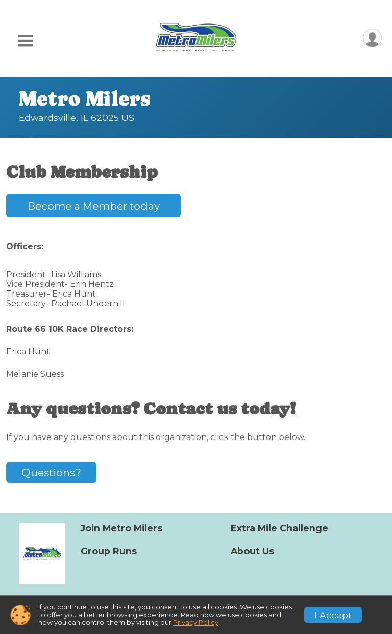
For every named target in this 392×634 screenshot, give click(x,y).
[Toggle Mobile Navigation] (25, 41)
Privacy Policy (195, 622)
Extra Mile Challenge (279, 528)
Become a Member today (94, 206)
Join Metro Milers (121, 528)
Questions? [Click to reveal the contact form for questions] (51, 472)
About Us (252, 551)
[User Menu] (372, 38)
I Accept (333, 614)
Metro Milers (85, 98)
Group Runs (109, 551)
